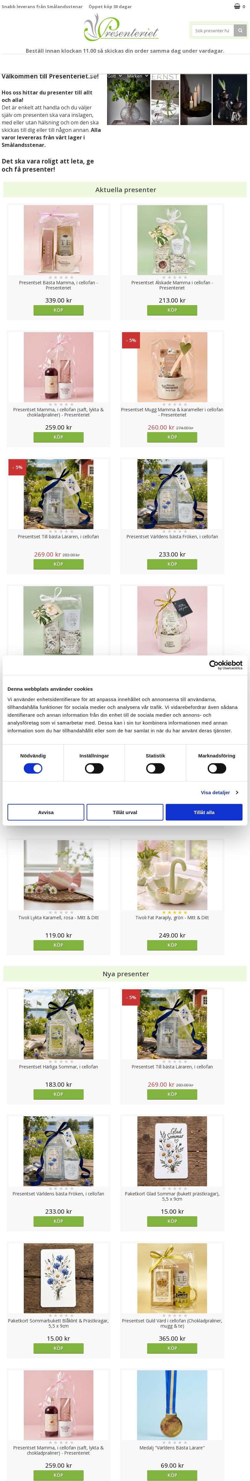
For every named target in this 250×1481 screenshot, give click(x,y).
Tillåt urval (125, 812)
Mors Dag (35, 61)
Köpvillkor (12, 1422)
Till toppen (125, 1380)
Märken (138, 76)
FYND (159, 76)
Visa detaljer (215, 792)
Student (105, 61)
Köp (32, 310)
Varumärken (14, 1412)
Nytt (14, 61)
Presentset (152, 61)
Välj (217, 989)
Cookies (10, 1403)
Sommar (125, 61)
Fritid (95, 76)
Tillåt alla (204, 812)
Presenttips (186, 61)
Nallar (8, 1452)
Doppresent (15, 1462)
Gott (115, 76)
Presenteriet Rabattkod (27, 1442)
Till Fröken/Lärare (73, 61)
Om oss (10, 1432)
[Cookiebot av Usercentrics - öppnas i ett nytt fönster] (214, 665)
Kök (232, 61)
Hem (213, 61)
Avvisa (46, 812)
